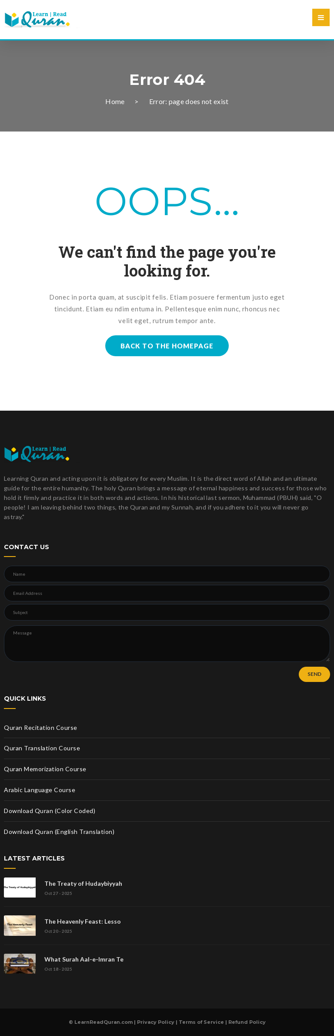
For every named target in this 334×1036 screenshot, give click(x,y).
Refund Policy (247, 1022)
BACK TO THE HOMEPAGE (167, 346)
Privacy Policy (155, 1022)
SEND (314, 674)
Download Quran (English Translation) (59, 831)
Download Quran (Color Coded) (49, 810)
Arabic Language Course (39, 789)
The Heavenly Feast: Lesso (82, 921)
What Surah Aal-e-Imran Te (84, 959)
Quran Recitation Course (40, 727)
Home (114, 101)
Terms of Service (201, 1022)
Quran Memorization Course (45, 769)
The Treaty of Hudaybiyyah (83, 883)
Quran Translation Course (42, 748)
